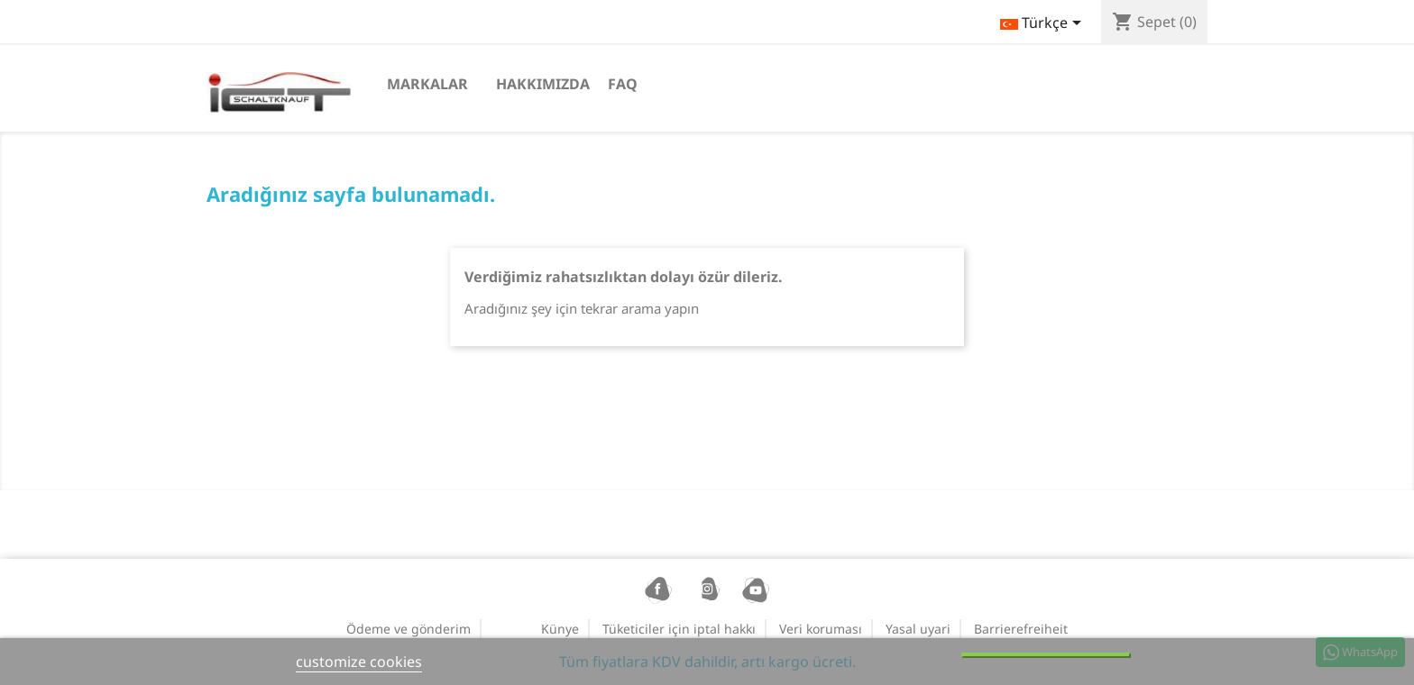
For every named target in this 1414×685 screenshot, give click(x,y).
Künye (560, 628)
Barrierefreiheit (1021, 628)
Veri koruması (820, 628)
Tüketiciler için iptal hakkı (679, 628)
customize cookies (359, 661)
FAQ (623, 84)
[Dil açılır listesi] (1044, 24)
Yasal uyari (918, 628)
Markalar (427, 84)
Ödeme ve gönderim (408, 628)
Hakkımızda (543, 84)
